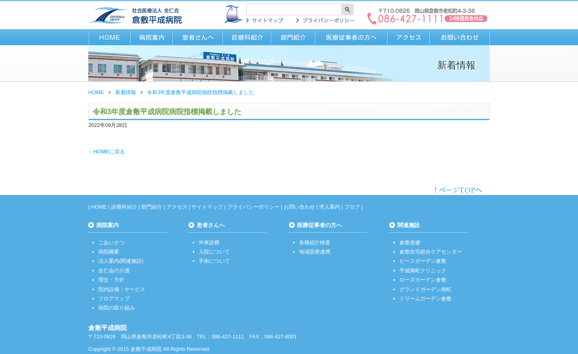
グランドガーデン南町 (425, 289)
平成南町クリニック (422, 271)
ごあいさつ (111, 242)
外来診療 (209, 242)
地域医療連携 (314, 252)
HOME (109, 37)
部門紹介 (293, 37)
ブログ (352, 207)
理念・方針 (111, 280)
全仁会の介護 (114, 271)
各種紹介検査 (314, 242)
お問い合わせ (459, 37)
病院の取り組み (116, 308)
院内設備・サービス (121, 289)
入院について (214, 252)
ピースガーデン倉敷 (422, 261)
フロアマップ (114, 299)
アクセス (408, 37)
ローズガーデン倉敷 (422, 280)
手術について (214, 261)
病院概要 (108, 252)
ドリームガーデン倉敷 (425, 299)
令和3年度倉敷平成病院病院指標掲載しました (200, 92)
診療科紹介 (247, 37)
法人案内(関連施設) (121, 261)
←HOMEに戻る (106, 152)
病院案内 (151, 37)
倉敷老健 (409, 242)
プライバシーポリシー (325, 20)
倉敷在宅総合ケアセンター (430, 252)
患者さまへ (198, 37)
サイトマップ (265, 20)
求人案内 (329, 207)
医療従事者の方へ (351, 37)
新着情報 (125, 92)
